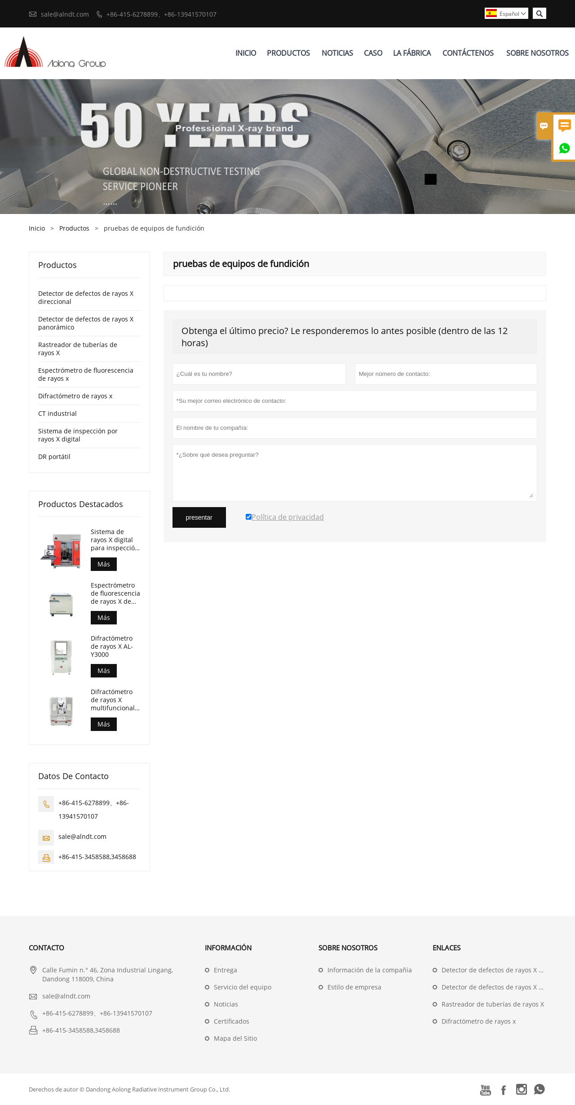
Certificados (231, 1021)
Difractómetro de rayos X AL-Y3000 (112, 646)
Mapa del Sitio (235, 1038)
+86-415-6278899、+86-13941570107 (161, 14)
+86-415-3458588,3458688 (97, 856)
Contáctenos (468, 53)
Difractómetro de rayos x (75, 396)
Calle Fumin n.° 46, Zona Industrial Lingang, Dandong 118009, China (107, 974)
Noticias (337, 53)
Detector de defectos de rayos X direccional (85, 297)
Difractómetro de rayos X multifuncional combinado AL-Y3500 (113, 700)
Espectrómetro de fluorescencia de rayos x (85, 374)
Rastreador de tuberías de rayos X (77, 348)
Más (103, 564)
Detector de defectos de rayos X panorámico (85, 323)
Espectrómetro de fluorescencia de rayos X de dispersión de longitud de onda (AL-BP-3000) (115, 593)
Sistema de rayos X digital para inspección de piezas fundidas (115, 540)
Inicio (245, 53)
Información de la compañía (369, 970)
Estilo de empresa (354, 987)
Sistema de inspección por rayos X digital (78, 435)
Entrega (225, 970)
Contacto (46, 947)
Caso (373, 53)
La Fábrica (412, 53)
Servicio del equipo (242, 987)
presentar (199, 517)
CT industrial (57, 413)
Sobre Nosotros (537, 53)
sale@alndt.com (65, 14)
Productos (288, 53)
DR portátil (54, 456)
